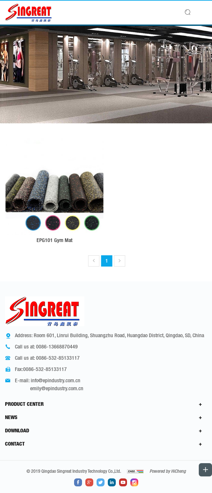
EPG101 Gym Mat (59, 240)
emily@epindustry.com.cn (56, 388)
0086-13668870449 (57, 346)
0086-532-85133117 (58, 358)
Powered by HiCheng (167, 471)
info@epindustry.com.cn (55, 380)
